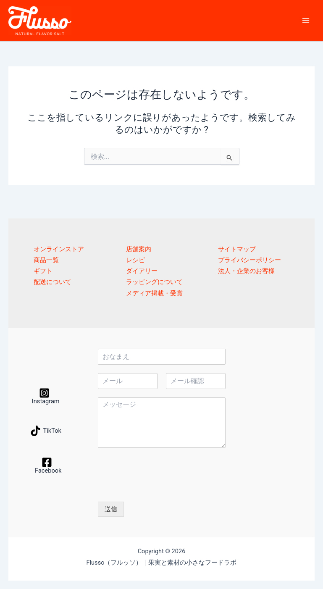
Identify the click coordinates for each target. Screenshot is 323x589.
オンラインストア (59, 249)
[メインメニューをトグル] (306, 20)
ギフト (43, 271)
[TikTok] (46, 431)
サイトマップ (237, 249)
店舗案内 (138, 249)
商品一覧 (46, 260)
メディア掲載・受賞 (154, 293)
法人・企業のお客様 (246, 271)
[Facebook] (47, 465)
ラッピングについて (154, 282)
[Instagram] (44, 396)
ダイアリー (142, 271)
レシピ (135, 260)
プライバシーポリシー (249, 260)
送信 (111, 509)
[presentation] (162, 487)
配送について (52, 282)
